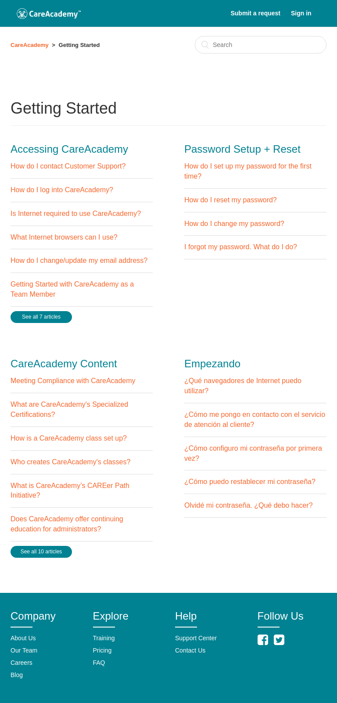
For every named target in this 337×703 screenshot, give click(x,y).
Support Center (196, 638)
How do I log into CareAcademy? (62, 190)
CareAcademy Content (64, 363)
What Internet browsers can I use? (64, 237)
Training (104, 638)
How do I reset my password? (230, 200)
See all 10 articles (41, 552)
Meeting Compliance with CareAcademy (73, 380)
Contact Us (190, 650)
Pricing (102, 650)
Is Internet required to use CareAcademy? (76, 213)
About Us (23, 638)
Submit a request (255, 13)
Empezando (212, 363)
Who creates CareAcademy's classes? (70, 462)
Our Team (24, 650)
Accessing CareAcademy (69, 149)
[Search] (260, 45)
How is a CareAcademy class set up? (69, 438)
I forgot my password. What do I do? (240, 247)
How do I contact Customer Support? (68, 166)
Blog (17, 674)
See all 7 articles (41, 317)
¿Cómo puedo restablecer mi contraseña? (249, 481)
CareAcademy (30, 45)
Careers (21, 662)
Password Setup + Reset (242, 149)
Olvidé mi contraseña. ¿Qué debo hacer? (248, 505)
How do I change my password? (234, 223)
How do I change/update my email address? (79, 260)
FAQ (99, 662)
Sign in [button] (301, 13)
